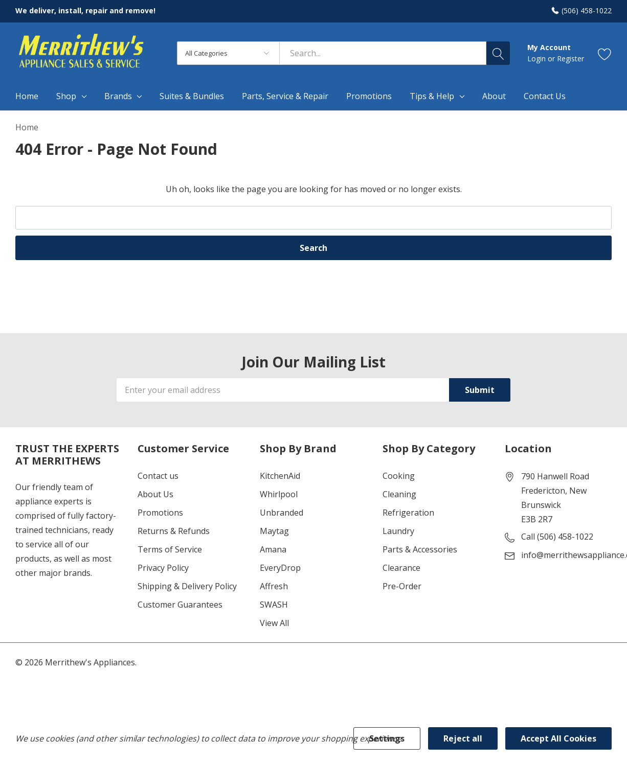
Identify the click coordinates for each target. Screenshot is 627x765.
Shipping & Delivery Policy (187, 586)
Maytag (274, 531)
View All (274, 623)
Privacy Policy (163, 567)
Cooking (399, 475)
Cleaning (399, 494)
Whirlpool (279, 494)
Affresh (274, 586)
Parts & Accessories (420, 549)
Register (570, 58)
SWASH (274, 604)
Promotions (160, 512)
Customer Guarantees (180, 604)
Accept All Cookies (558, 738)
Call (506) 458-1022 (557, 536)
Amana (273, 549)
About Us (155, 494)
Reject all (462, 738)
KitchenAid (280, 475)
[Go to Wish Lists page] (605, 53)
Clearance (401, 567)
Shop (66, 96)
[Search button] (498, 53)
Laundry (398, 531)
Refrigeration (408, 512)
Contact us (158, 475)
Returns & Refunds (174, 531)
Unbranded (281, 512)
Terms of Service (170, 549)
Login (537, 58)
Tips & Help (432, 96)
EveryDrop (280, 567)
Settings (387, 738)
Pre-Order (402, 586)
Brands (118, 96)
